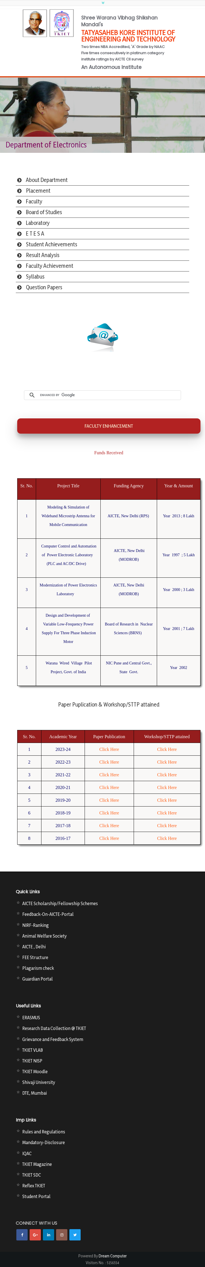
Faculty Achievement (49, 265)
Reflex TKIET (33, 1185)
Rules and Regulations (43, 1132)
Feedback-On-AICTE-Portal (48, 914)
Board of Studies (44, 212)
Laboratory (38, 223)
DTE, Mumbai (34, 1093)
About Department (47, 180)
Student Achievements (51, 244)
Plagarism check (38, 968)
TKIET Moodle (35, 1071)
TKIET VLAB (32, 1050)
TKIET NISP (32, 1061)
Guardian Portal (37, 979)
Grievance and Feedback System (52, 1039)
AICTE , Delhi (34, 946)
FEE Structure (35, 957)
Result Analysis (42, 255)
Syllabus (35, 276)
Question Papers (44, 287)
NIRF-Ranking (35, 925)
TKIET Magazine (37, 1164)
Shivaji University (38, 1082)
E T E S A (35, 233)
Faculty (34, 201)
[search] (109, 395)
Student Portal (36, 1196)
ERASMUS (31, 1017)
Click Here (109, 749)
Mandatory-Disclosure (43, 1142)
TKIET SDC (31, 1175)
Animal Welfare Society (44, 936)
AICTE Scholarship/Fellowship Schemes (60, 903)
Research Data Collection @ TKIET (54, 1028)
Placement (38, 190)
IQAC (27, 1153)
